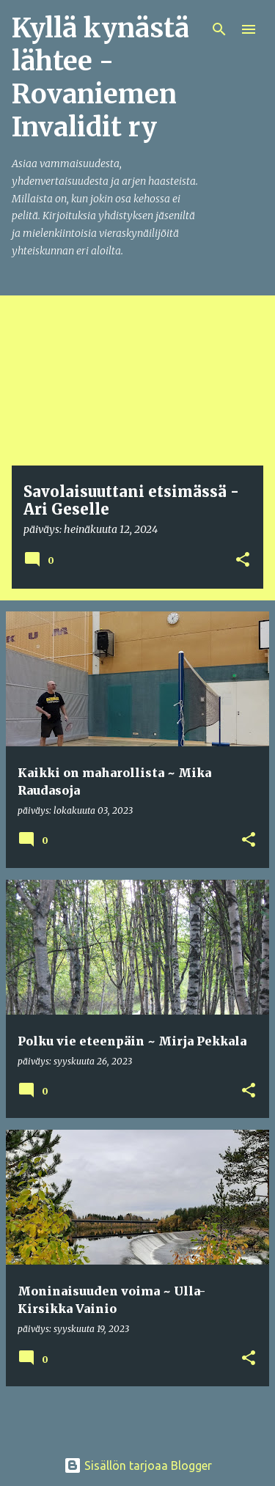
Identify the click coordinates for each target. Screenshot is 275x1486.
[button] (243, 560)
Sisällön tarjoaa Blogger (138, 1465)
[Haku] (219, 29)
